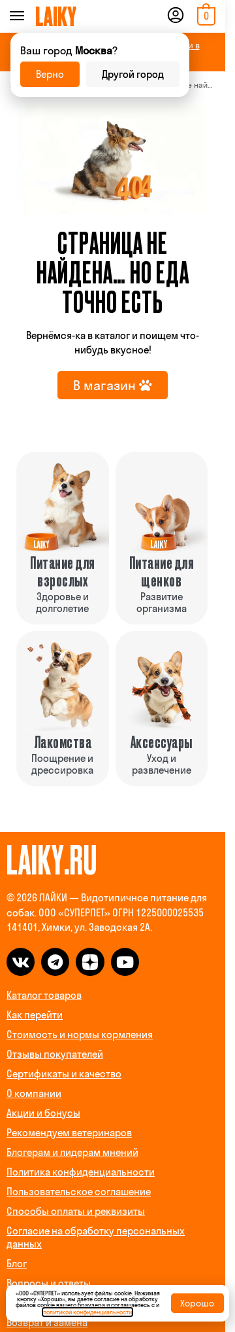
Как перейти (35, 1015)
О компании (34, 1093)
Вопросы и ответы (49, 1283)
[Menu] (34, 16)
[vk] (21, 962)
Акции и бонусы (43, 1113)
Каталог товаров (44, 995)
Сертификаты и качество (64, 1074)
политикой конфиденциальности (87, 1312)
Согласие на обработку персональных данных (96, 1237)
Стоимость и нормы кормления (80, 1034)
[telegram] (55, 962)
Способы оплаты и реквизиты (76, 1211)
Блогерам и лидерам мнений (72, 1152)
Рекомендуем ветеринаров (69, 1132)
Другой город (133, 74)
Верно (50, 74)
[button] (204, 16)
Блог (17, 1263)
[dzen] (90, 962)
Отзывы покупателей (55, 1054)
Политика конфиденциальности (81, 1172)
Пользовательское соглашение (79, 1191)
